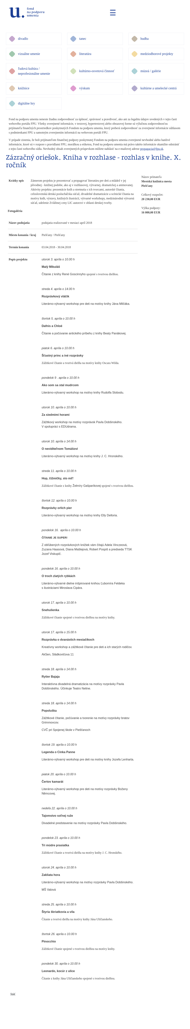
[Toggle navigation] (111, 13)
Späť (12, 994)
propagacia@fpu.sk (151, 148)
